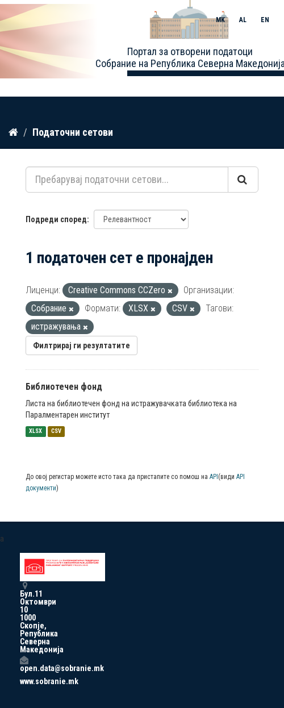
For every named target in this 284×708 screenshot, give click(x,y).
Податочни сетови (72, 132)
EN (265, 20)
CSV (56, 431)
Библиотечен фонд (64, 386)
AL (243, 20)
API (214, 477)
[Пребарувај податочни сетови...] (127, 179)
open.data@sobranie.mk (24, 664)
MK (220, 20)
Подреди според (56, 219)
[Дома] (13, 132)
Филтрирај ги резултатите (81, 345)
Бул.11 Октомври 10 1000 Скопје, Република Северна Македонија (24, 617)
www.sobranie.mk (24, 681)
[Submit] (243, 179)
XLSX (35, 431)
